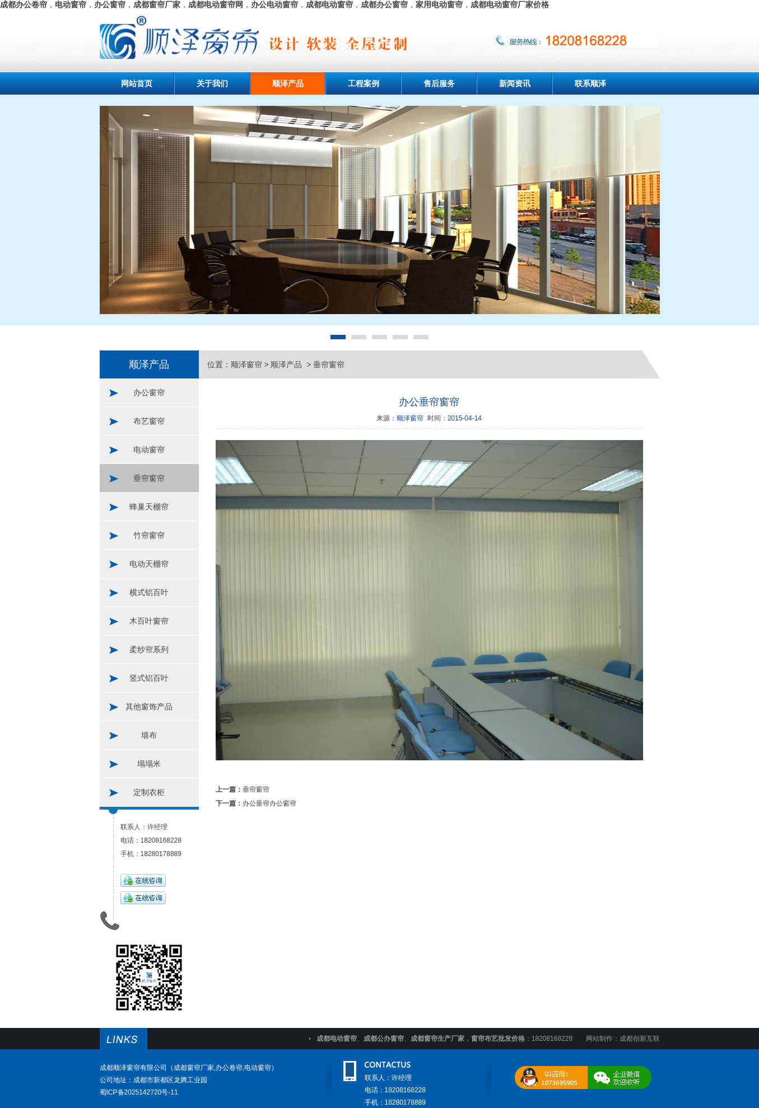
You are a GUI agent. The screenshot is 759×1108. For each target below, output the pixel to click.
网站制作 (599, 1038)
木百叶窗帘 (149, 620)
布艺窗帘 (149, 421)
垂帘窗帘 (149, 478)
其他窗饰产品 (149, 706)
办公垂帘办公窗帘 (269, 803)
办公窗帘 (149, 392)
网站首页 (136, 83)
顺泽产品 (288, 83)
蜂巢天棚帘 (149, 506)
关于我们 (212, 83)
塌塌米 (149, 763)
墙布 (149, 735)
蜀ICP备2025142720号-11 (139, 1092)
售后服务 (439, 83)
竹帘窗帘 (149, 535)
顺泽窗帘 (246, 364)
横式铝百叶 (149, 592)
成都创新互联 (640, 1038)
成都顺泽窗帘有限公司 (133, 1068)
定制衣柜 (149, 792)
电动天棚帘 (149, 563)
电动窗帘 (149, 449)
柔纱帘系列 (149, 649)
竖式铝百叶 (149, 678)
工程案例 (363, 83)
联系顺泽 (590, 83)
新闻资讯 (514, 83)
